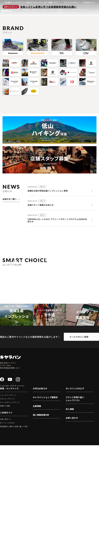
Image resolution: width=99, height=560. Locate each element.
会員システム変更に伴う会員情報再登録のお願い (48, 56)
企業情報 (37, 520)
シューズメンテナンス (8, 510)
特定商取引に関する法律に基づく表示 (14, 541)
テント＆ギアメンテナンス (9, 517)
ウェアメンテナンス (7, 513)
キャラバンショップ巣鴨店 (45, 512)
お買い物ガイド (5, 534)
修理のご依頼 (5, 521)
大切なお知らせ (40, 503)
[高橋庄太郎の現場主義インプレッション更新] (62, 239)
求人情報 (70, 523)
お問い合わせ (72, 532)
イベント (51, 10)
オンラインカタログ (7, 537)
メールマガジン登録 (78, 451)
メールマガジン (71, 2)
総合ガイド (88, 2)
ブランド (16, 10)
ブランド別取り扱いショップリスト (75, 514)
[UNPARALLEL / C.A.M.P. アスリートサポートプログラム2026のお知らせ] (62, 268)
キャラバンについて (79, 10)
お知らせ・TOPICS (61, 10)
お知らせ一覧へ (11, 249)
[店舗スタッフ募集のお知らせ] (62, 253)
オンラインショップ (39, 10)
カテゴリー (26, 10)
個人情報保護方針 (41, 529)
